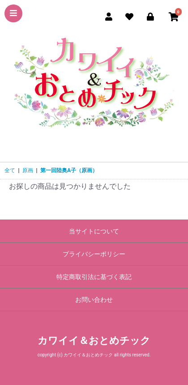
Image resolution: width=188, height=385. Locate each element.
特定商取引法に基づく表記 (94, 276)
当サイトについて (94, 231)
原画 (27, 170)
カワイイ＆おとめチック (94, 340)
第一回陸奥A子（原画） (69, 170)
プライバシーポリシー (94, 254)
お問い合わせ (94, 299)
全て (9, 170)
